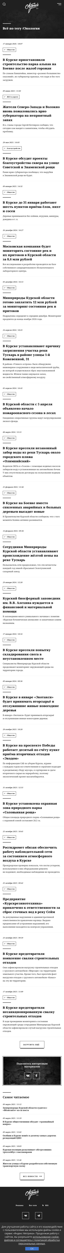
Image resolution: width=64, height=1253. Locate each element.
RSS (45, 1205)
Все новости (32, 1176)
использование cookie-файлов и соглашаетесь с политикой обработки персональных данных (32, 1240)
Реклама (19, 1205)
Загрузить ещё (31, 1044)
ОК (32, 1248)
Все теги (33, 1205)
